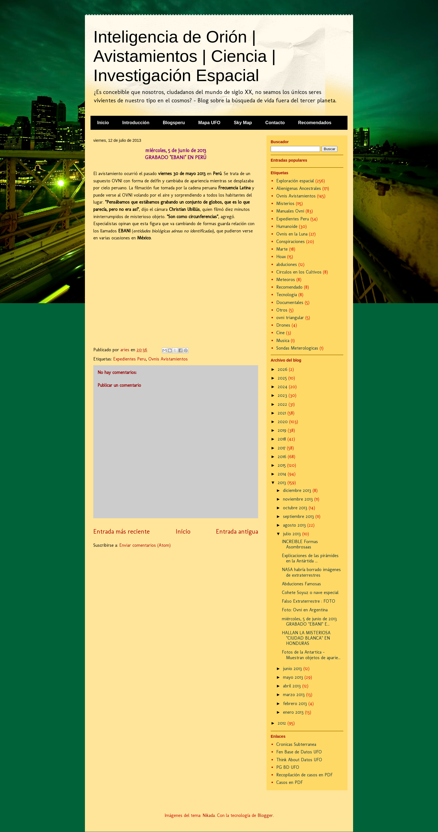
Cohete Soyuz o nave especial (310, 592)
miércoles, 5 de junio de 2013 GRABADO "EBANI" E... (309, 621)
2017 (282, 448)
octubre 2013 (296, 507)
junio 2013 (293, 668)
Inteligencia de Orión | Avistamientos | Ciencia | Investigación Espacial (184, 56)
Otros (281, 310)
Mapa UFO (209, 122)
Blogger (265, 815)
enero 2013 (294, 712)
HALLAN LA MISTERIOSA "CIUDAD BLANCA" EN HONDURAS (306, 638)
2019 (283, 430)
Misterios (285, 203)
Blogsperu (174, 122)
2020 (283, 421)
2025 (283, 378)
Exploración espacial (295, 180)
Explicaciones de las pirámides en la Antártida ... (310, 558)
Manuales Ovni (290, 211)
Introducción (135, 122)
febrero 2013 (295, 703)
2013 (282, 482)
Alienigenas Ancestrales (298, 188)
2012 (282, 723)
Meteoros (285, 279)
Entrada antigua (237, 531)
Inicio (103, 122)
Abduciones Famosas (301, 583)
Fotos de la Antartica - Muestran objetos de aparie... (311, 654)
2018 (282, 439)
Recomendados (314, 122)
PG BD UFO (287, 767)
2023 (283, 395)
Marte (282, 249)
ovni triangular (290, 317)
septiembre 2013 (299, 516)
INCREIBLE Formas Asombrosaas (300, 544)
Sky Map (243, 122)
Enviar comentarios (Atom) (145, 545)
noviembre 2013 (298, 499)
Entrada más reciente (121, 531)
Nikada (209, 815)
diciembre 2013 (298, 490)
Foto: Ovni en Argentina (305, 609)
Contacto (275, 122)
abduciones (286, 264)
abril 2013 (292, 686)
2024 (283, 386)
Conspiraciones (290, 241)
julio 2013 (292, 533)
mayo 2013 (293, 677)
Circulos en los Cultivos (299, 272)
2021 (282, 413)
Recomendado (289, 287)
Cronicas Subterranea (296, 744)
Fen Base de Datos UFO (299, 752)
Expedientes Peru (129, 359)
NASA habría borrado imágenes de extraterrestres (311, 572)
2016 (283, 456)
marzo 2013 (294, 694)
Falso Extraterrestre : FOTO (308, 601)
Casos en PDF (289, 782)
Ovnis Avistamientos (168, 359)
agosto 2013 (295, 525)
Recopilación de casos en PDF (304, 774)
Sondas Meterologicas (297, 348)
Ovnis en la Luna (292, 234)
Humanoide (286, 226)
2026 (283, 369)
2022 (283, 404)
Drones (283, 325)
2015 (282, 465)
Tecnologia (286, 294)
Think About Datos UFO (299, 759)
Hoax (281, 256)
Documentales (289, 302)
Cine (280, 332)
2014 (283, 474)
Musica (282, 340)
